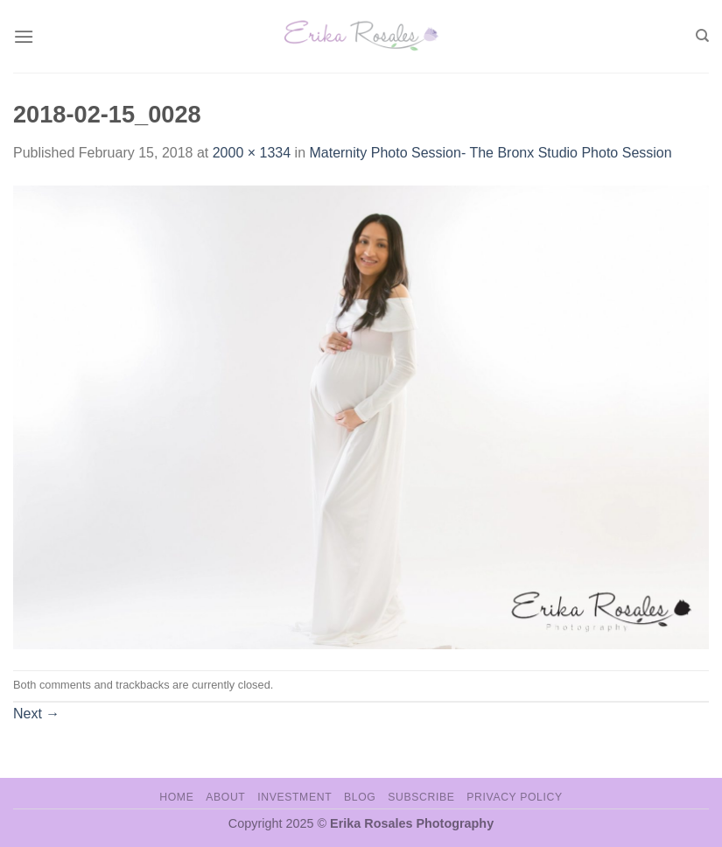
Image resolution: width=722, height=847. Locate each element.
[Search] (702, 35)
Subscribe (421, 797)
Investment (294, 797)
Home (176, 797)
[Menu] (23, 36)
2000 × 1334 (252, 152)
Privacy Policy (514, 797)
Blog (359, 797)
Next (36, 713)
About (225, 797)
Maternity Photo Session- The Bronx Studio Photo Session (490, 152)
